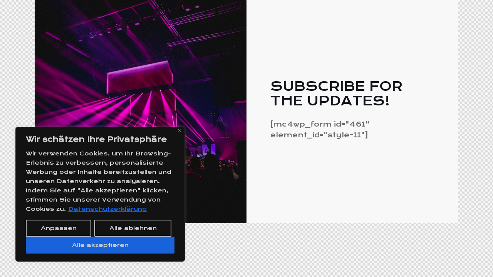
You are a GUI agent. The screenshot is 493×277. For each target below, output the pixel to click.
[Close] (179, 130)
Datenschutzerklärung (107, 208)
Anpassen (59, 228)
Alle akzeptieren (100, 245)
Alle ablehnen (133, 228)
